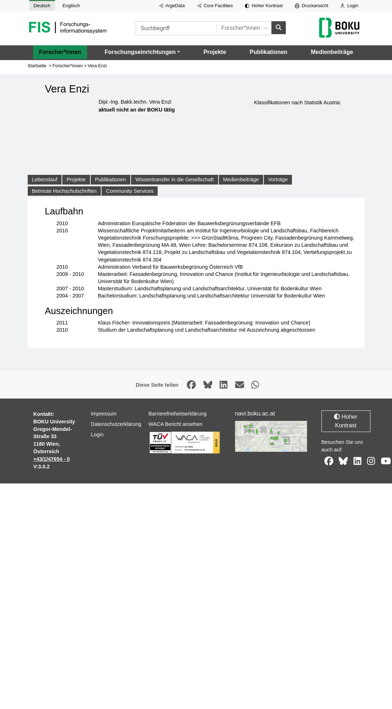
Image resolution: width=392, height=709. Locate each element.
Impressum (104, 414)
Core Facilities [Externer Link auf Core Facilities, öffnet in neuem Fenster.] (215, 5)
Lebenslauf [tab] (44, 179)
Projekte (214, 52)
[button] (142, 52)
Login (349, 5)
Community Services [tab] (129, 191)
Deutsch (41, 5)
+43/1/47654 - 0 (51, 459)
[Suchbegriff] (176, 28)
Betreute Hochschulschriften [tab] (64, 191)
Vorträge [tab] (278, 179)
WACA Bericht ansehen (176, 424)
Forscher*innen (60, 52)
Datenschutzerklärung (116, 424)
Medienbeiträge (332, 52)
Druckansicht (311, 5)
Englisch (71, 5)
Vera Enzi (97, 65)
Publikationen (268, 52)
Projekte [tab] (76, 179)
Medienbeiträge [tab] (241, 179)
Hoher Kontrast (264, 5)
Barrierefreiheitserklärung (178, 414)
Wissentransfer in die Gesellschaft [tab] (174, 179)
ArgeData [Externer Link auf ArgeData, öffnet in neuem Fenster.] (172, 5)
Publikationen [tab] (110, 179)
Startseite (37, 65)
